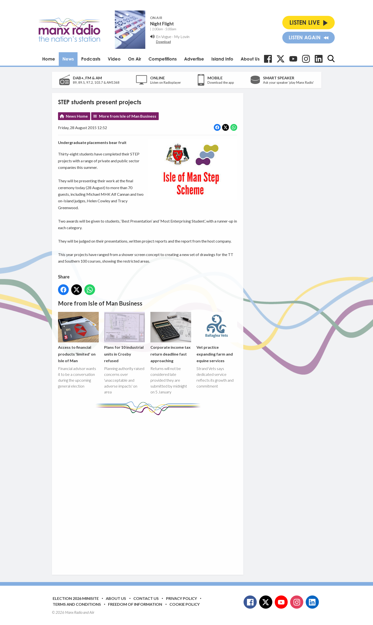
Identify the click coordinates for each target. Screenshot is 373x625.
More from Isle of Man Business (127, 116)
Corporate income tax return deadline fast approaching (170, 337)
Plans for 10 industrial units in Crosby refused (124, 337)
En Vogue (163, 36)
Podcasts (90, 58)
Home (48, 58)
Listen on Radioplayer (165, 82)
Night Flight (162, 23)
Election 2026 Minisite (76, 598)
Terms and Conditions (77, 604)
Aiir (91, 612)
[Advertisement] (149, 491)
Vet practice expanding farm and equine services (216, 337)
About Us (250, 58)
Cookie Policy (184, 604)
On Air (134, 58)
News (68, 58)
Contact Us (146, 598)
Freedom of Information (135, 604)
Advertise (194, 58)
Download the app (220, 82)
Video (114, 58)
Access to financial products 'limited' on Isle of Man (78, 337)
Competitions (162, 58)
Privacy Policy (181, 598)
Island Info (222, 58)
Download (163, 42)
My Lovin (181, 36)
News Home (77, 116)
